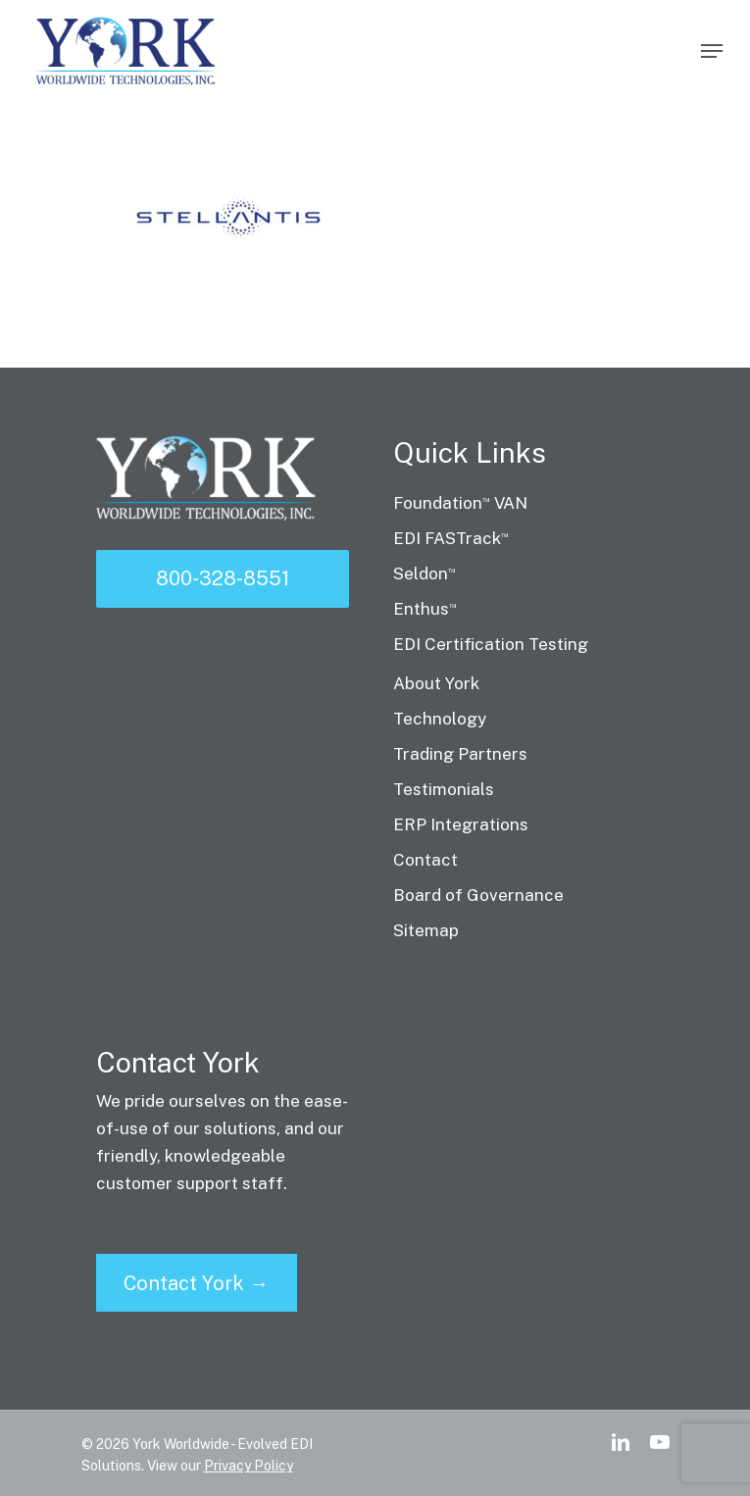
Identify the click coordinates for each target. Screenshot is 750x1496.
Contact (425, 860)
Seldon (424, 573)
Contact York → (196, 1283)
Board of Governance (478, 895)
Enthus (425, 609)
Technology (439, 718)
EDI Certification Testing (490, 644)
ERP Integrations (460, 824)
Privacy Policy (248, 1465)
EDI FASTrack (451, 538)
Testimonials (443, 789)
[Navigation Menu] (712, 51)
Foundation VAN (460, 503)
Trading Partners (460, 754)
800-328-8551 (222, 578)
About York (436, 683)
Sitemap (426, 930)
